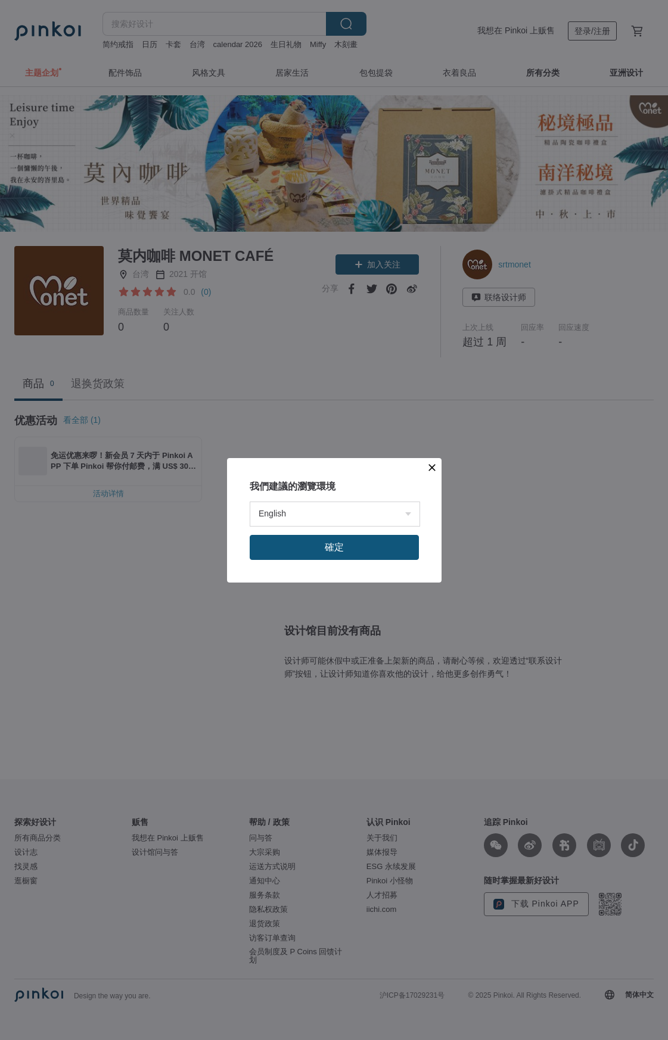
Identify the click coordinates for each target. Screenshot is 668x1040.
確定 (334, 547)
